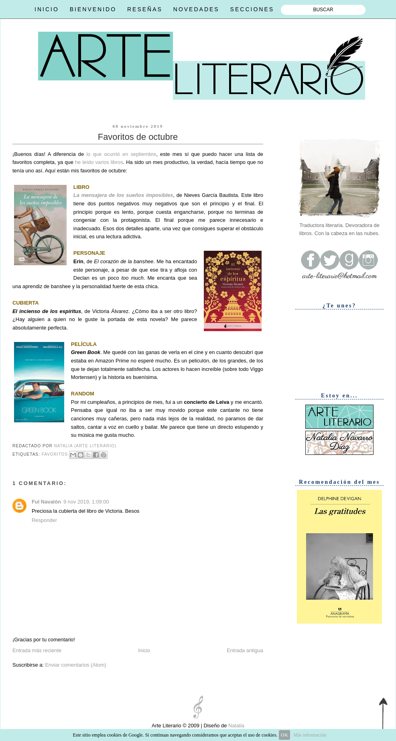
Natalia (235, 726)
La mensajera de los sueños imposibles (123, 195)
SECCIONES (252, 9)
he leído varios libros (99, 162)
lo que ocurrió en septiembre (121, 154)
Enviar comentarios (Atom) (75, 665)
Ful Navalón (46, 502)
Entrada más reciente (36, 650)
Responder (44, 520)
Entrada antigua (245, 650)
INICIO (47, 9)
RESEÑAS (144, 9)
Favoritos (55, 454)
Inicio (144, 650)
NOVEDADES (196, 9)
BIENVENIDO (93, 9)
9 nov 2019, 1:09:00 (86, 502)
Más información (309, 735)
